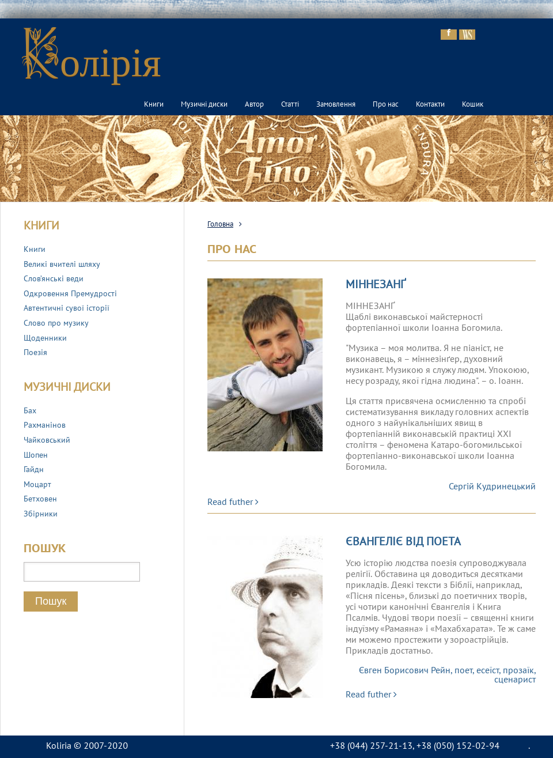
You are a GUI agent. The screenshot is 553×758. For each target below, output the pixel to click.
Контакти (430, 104)
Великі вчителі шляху (62, 265)
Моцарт (37, 485)
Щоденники (45, 338)
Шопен (36, 455)
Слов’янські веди (54, 279)
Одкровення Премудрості (70, 294)
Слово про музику (56, 323)
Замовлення (335, 104)
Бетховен (40, 499)
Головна (220, 224)
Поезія (35, 353)
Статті (290, 104)
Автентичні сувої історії (66, 308)
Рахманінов (45, 425)
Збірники (41, 514)
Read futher (233, 503)
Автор (254, 104)
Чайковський (47, 440)
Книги (154, 104)
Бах (30, 411)
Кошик (472, 104)
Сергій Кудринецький (492, 487)
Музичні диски (204, 104)
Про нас (386, 104)
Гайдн (34, 470)
